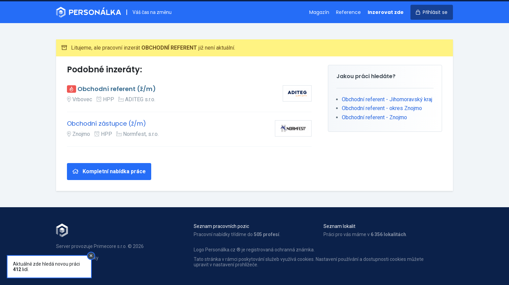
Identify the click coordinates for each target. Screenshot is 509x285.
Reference (348, 12)
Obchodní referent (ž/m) (116, 89)
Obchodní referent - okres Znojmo (382, 108)
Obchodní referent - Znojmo (374, 117)
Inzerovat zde (386, 12)
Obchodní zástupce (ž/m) (106, 123)
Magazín (319, 12)
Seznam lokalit (339, 226)
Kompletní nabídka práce (109, 171)
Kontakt (64, 265)
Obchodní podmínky (77, 258)
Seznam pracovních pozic (221, 226)
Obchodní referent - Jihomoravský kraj (387, 99)
